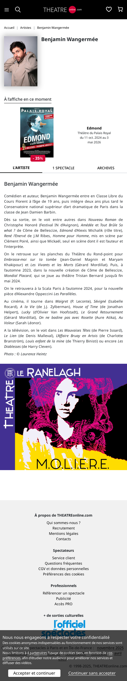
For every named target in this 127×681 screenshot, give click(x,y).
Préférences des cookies (63, 574)
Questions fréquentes (63, 563)
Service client (63, 557)
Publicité (63, 598)
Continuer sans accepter (92, 673)
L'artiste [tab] (21, 167)
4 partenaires (37, 652)
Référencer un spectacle (63, 593)
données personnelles (70, 568)
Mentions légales (63, 533)
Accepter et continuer (34, 673)
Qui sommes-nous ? (63, 522)
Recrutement (63, 528)
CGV (41, 568)
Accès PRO (63, 603)
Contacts (63, 538)
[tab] (63, 168)
